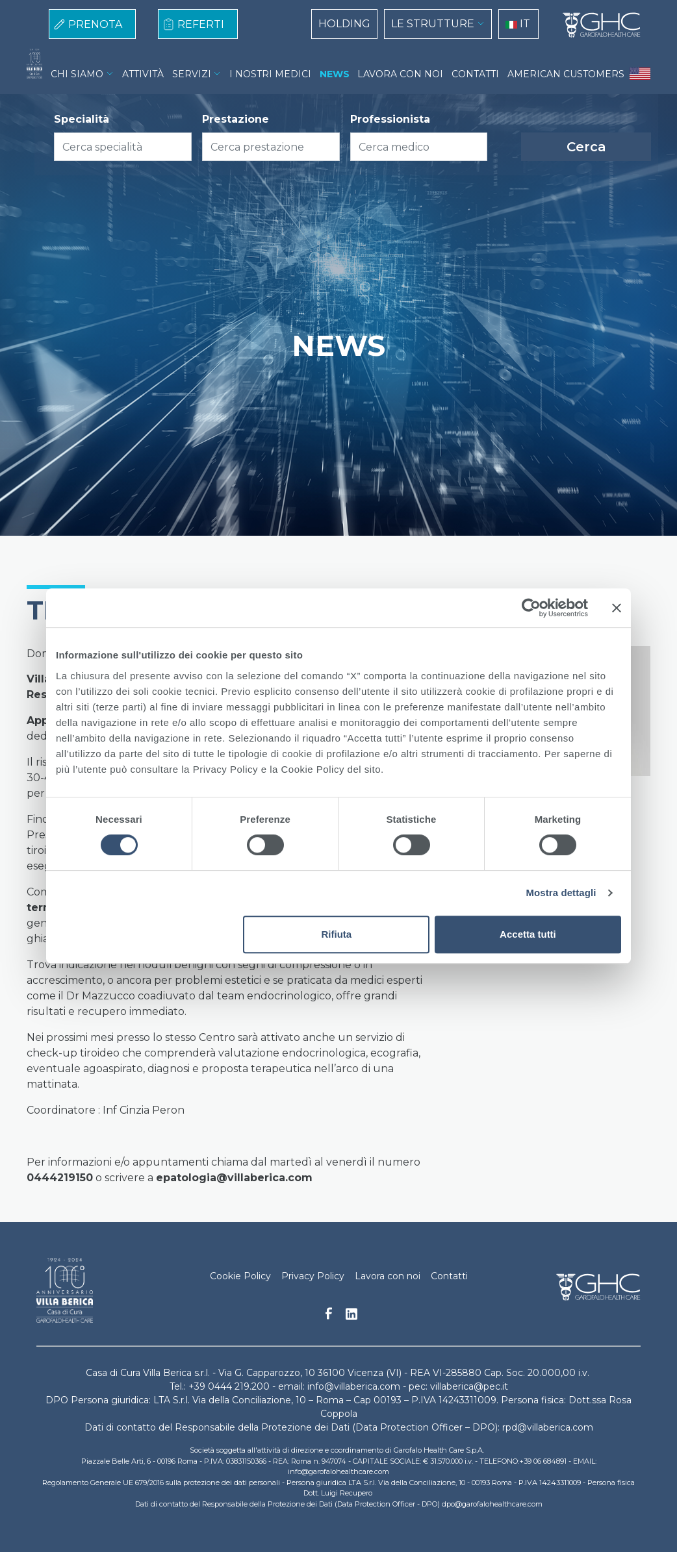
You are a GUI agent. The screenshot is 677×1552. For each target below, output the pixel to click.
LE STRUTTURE (432, 24)
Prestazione (235, 119)
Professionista (390, 119)
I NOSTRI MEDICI (270, 74)
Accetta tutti (528, 934)
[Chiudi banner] (616, 607)
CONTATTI (475, 74)
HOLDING (344, 24)
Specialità (81, 119)
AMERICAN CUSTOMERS (565, 74)
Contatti (449, 1276)
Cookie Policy (240, 1276)
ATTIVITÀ (143, 74)
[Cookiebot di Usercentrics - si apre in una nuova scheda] (531, 608)
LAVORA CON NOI (400, 74)
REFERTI (200, 24)
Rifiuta (337, 934)
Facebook (328, 1317)
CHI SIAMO (77, 74)
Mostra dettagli (561, 892)
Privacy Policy (312, 1276)
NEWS (335, 74)
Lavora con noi (387, 1276)
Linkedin (351, 1317)
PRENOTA (95, 24)
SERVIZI (191, 74)
